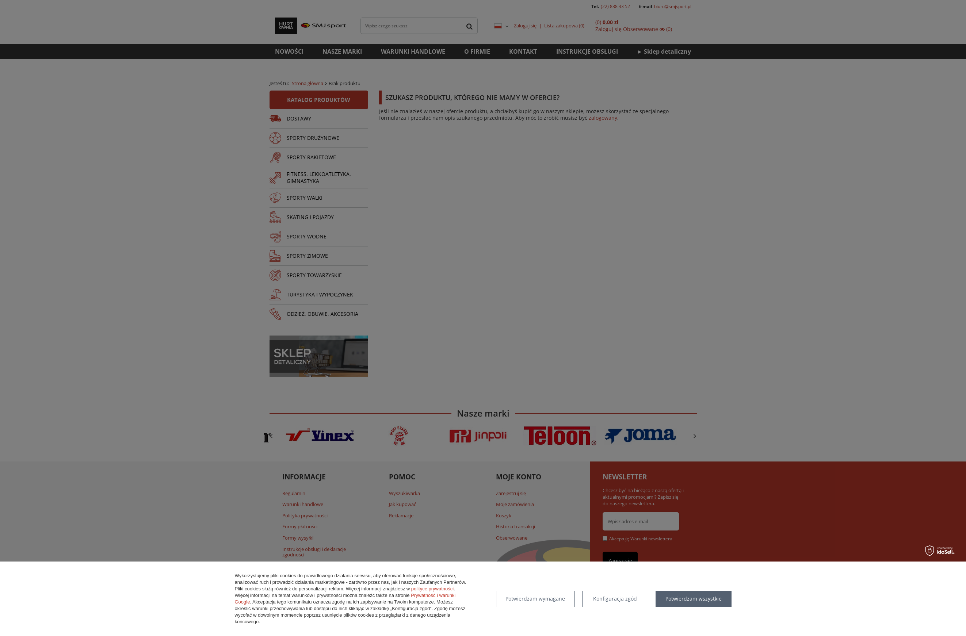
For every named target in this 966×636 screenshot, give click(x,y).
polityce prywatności (432, 588)
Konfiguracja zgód (615, 598)
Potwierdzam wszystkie (693, 598)
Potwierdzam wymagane (535, 598)
